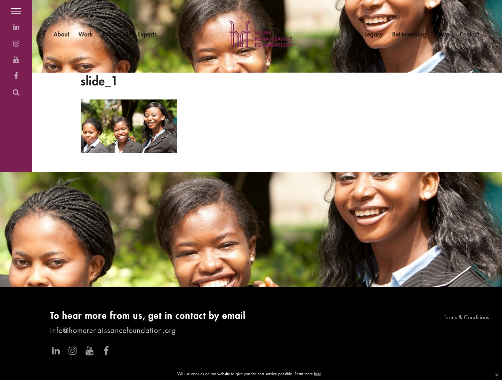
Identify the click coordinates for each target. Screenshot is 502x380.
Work (85, 35)
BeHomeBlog (409, 35)
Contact (469, 35)
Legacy (373, 35)
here (317, 374)
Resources (115, 35)
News (442, 35)
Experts (147, 35)
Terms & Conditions (466, 318)
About (61, 35)
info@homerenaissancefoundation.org (113, 331)
